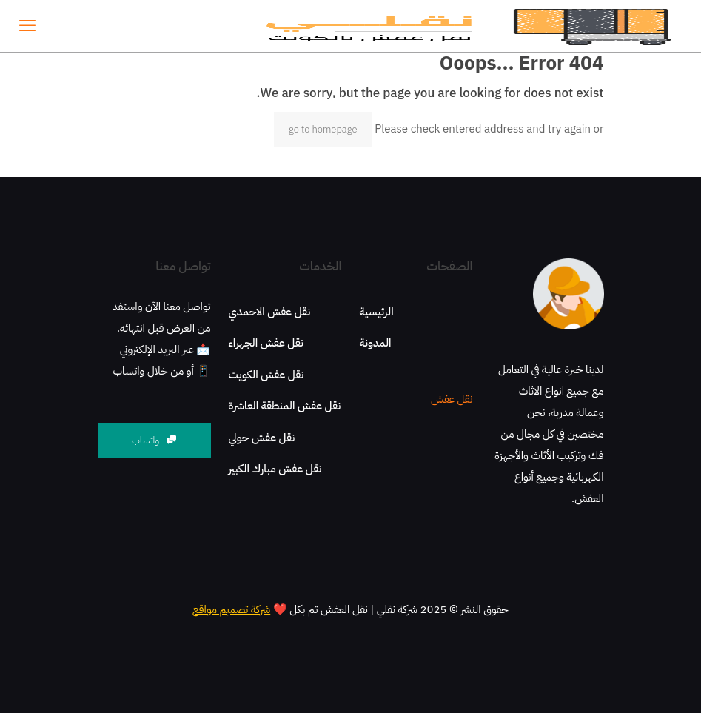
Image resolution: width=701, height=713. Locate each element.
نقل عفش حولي (262, 437)
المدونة (376, 343)
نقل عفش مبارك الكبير (275, 469)
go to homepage (323, 129)
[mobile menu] (27, 26)
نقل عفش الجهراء (266, 343)
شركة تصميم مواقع (231, 609)
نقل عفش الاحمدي (270, 312)
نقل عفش (451, 399)
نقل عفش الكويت (266, 374)
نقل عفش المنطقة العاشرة (285, 406)
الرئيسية (377, 312)
